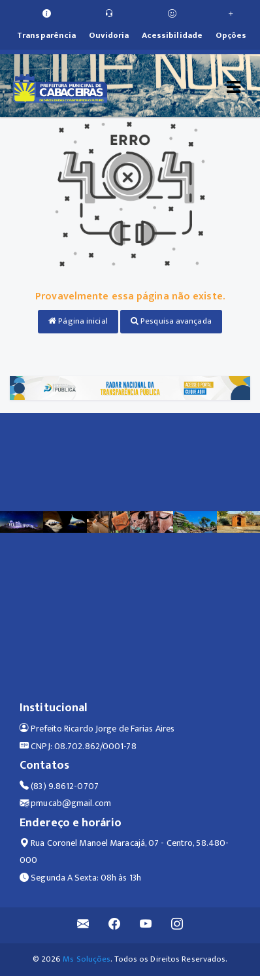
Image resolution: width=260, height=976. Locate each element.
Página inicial (78, 321)
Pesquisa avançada (171, 321)
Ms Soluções (86, 959)
